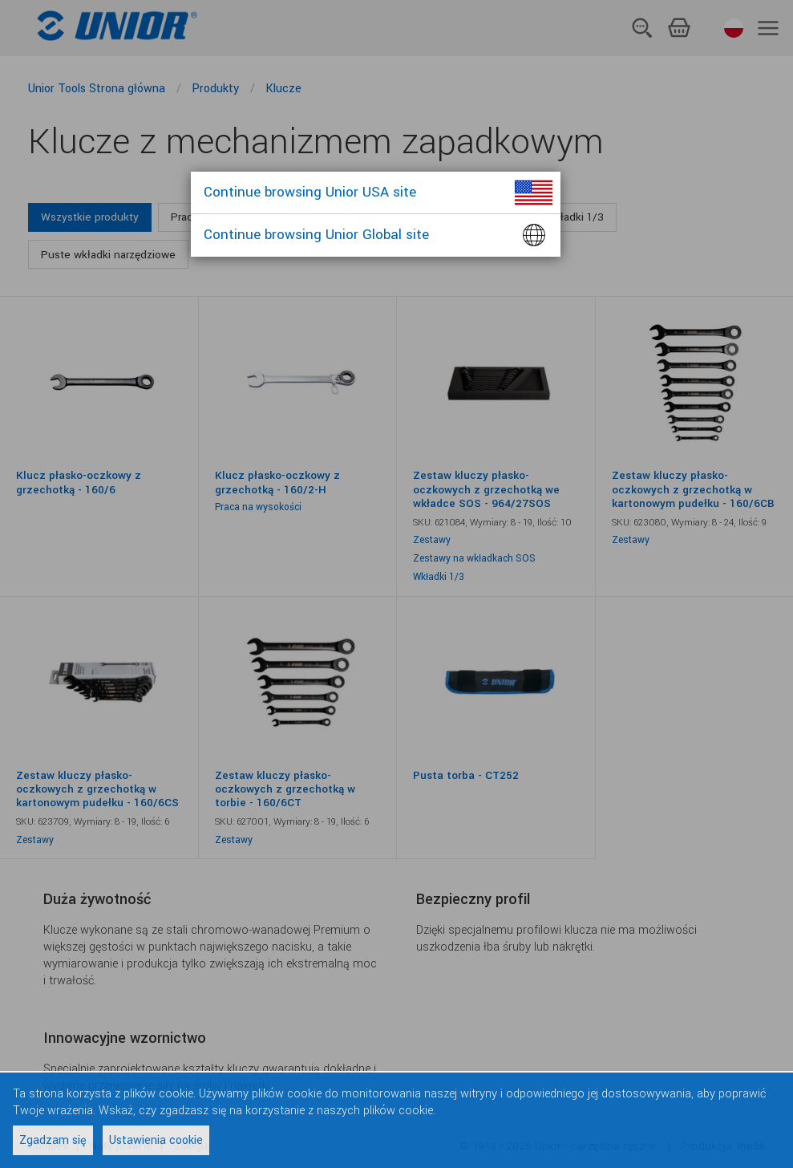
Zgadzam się (53, 1140)
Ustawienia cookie (156, 1140)
